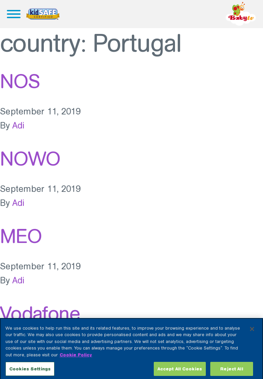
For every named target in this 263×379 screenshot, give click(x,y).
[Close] (252, 331)
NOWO (30, 158)
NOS (20, 81)
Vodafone (40, 313)
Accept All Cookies (180, 371)
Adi (18, 126)
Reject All (231, 371)
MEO (20, 236)
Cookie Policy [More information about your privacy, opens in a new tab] (76, 357)
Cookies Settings (30, 371)
